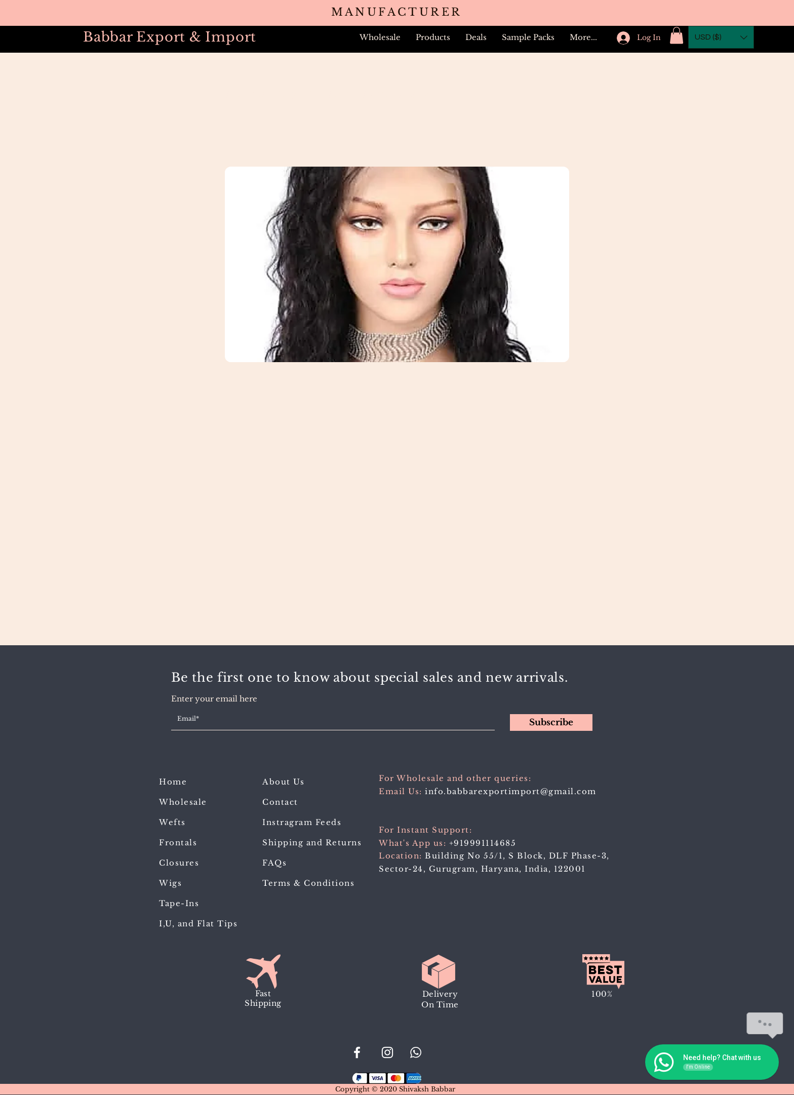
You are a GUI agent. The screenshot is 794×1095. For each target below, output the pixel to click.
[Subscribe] (551, 722)
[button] (433, 37)
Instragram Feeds (301, 822)
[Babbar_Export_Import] (387, 1052)
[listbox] (721, 37)
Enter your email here (214, 698)
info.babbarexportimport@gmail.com (511, 791)
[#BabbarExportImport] (357, 1052)
